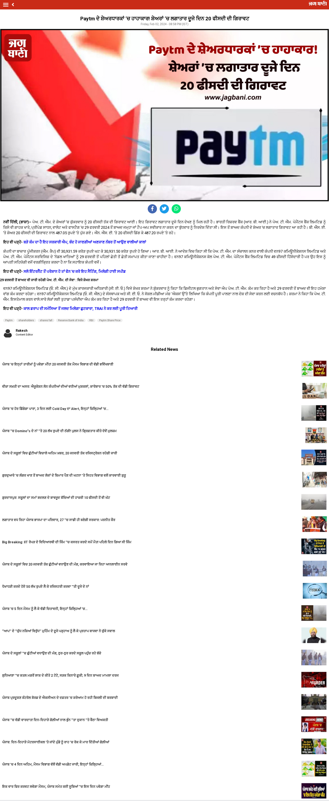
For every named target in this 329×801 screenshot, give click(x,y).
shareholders (26, 320)
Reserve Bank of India (71, 320)
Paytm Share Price (109, 320)
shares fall (46, 320)
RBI (91, 320)
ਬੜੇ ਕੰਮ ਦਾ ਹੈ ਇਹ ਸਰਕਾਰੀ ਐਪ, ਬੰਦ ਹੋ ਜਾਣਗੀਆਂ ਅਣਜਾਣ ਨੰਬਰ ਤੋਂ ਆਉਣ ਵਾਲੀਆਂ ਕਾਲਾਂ (85, 242)
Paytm (9, 320)
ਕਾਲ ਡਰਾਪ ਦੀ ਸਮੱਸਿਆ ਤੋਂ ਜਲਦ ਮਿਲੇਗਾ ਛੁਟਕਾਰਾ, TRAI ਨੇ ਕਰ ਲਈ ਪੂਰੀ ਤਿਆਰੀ (80, 308)
